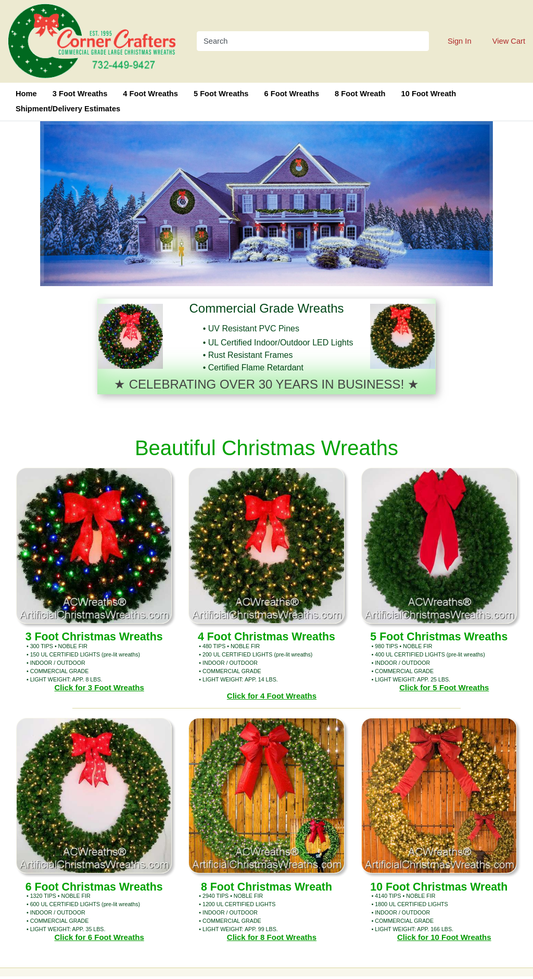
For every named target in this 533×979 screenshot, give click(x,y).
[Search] (306, 41)
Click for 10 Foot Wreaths (444, 937)
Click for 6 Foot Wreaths (99, 937)
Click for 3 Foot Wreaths (99, 687)
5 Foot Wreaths (221, 93)
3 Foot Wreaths (80, 93)
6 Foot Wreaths (292, 93)
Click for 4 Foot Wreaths (271, 695)
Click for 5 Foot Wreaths (444, 687)
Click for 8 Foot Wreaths (271, 937)
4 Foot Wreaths (150, 93)
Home (26, 93)
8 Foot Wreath (360, 93)
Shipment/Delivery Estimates (68, 109)
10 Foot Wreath (428, 93)
